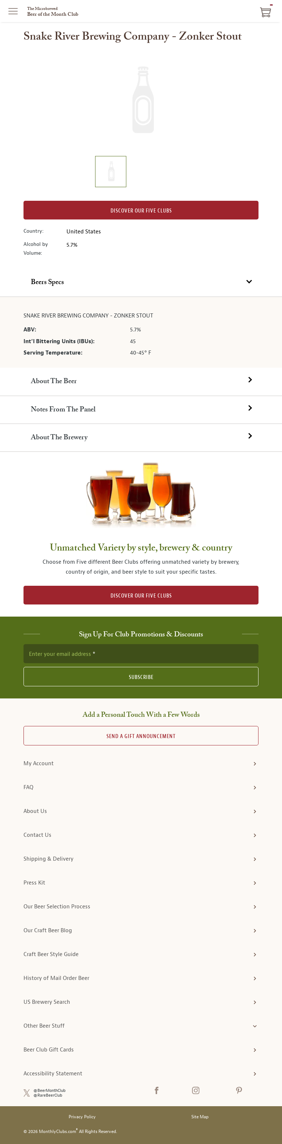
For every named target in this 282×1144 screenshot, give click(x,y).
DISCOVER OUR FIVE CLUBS (141, 596)
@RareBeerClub (47, 1095)
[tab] (141, 283)
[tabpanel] (141, 332)
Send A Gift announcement (141, 736)
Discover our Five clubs (141, 211)
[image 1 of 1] (110, 172)
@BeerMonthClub (49, 1090)
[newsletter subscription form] (141, 653)
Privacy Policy (82, 1117)
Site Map (200, 1117)
